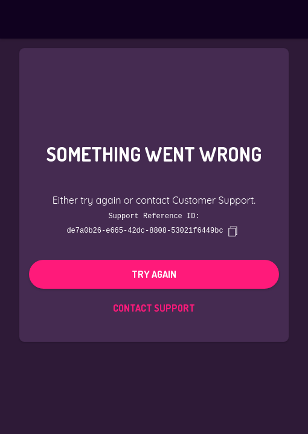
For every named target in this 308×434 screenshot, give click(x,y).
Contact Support (154, 307)
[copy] (232, 231)
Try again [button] (154, 274)
